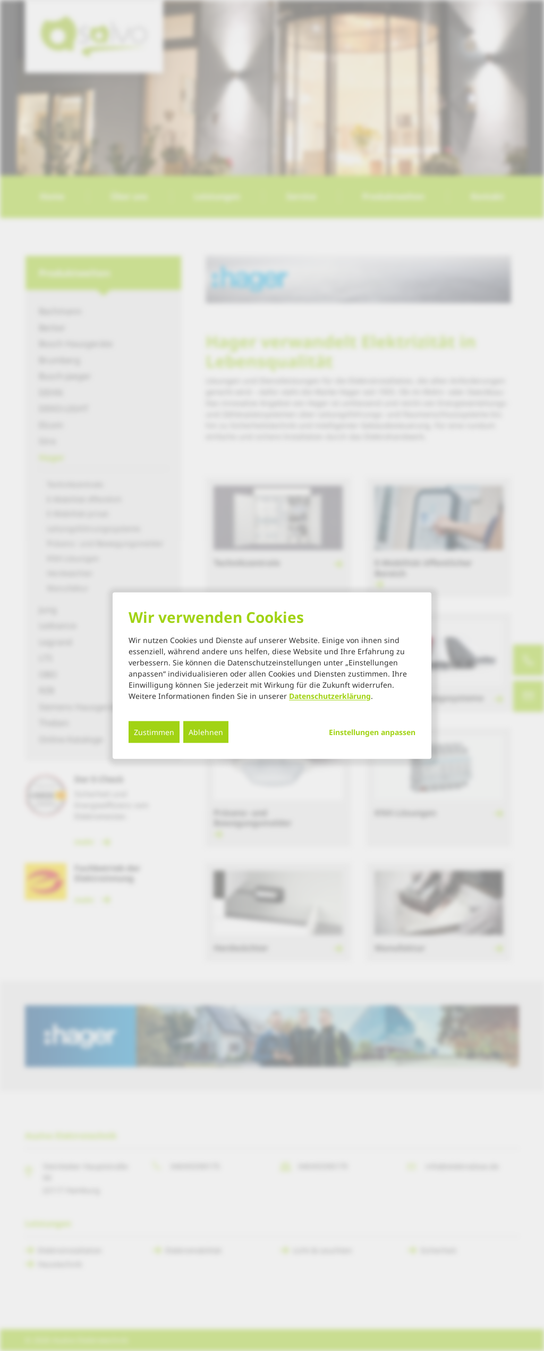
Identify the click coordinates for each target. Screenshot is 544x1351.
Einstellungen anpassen (372, 732)
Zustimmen (154, 732)
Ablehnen (206, 732)
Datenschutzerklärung (330, 695)
